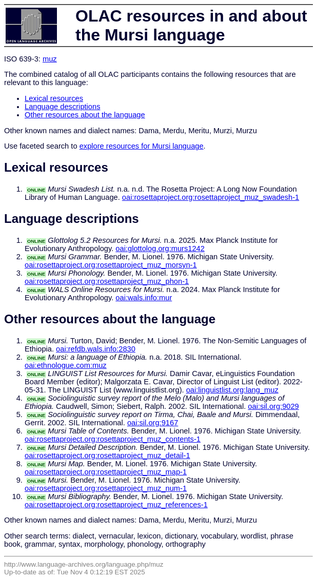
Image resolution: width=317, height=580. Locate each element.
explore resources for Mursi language (142, 146)
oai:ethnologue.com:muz (66, 365)
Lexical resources (54, 98)
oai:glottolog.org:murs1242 (160, 248)
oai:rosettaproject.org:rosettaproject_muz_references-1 (116, 505)
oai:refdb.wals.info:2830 (95, 349)
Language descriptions (63, 106)
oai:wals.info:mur (143, 298)
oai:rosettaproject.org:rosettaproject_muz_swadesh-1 (210, 197)
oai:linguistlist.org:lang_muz (232, 390)
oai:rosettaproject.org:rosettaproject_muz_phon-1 (107, 281)
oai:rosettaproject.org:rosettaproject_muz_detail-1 (107, 455)
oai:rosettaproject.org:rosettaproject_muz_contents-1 (113, 439)
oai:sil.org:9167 (152, 423)
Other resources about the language (85, 115)
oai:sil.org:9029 (273, 406)
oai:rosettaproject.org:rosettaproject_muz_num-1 (106, 488)
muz (50, 59)
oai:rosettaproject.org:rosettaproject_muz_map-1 (106, 472)
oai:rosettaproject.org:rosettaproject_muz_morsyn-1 (111, 265)
